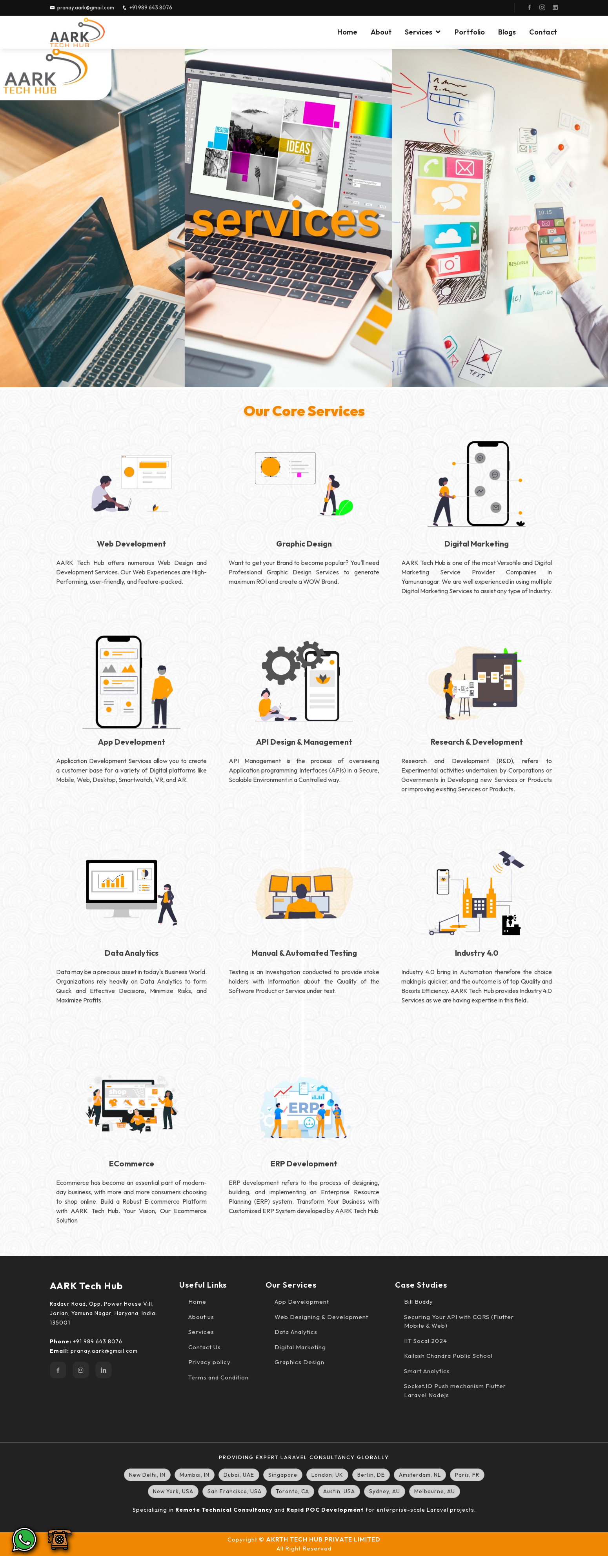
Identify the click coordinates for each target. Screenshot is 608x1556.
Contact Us (204, 1347)
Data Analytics (296, 1332)
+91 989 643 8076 (150, 7)
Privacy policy (209, 1362)
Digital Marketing (300, 1347)
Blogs (507, 31)
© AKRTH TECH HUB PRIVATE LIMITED (319, 1539)
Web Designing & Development (321, 1317)
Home (347, 31)
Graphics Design (299, 1362)
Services (418, 31)
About (381, 31)
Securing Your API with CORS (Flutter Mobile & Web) (459, 1321)
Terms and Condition (218, 1377)
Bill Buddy (418, 1301)
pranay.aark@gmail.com (85, 7)
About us (201, 1317)
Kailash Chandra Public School (448, 1355)
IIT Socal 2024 (425, 1341)
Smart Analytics (427, 1371)
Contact (543, 31)
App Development (302, 1301)
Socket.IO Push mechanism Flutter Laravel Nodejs (455, 1390)
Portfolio (470, 31)
